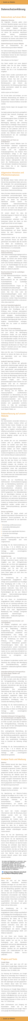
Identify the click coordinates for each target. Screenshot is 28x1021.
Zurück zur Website (8, 2)
